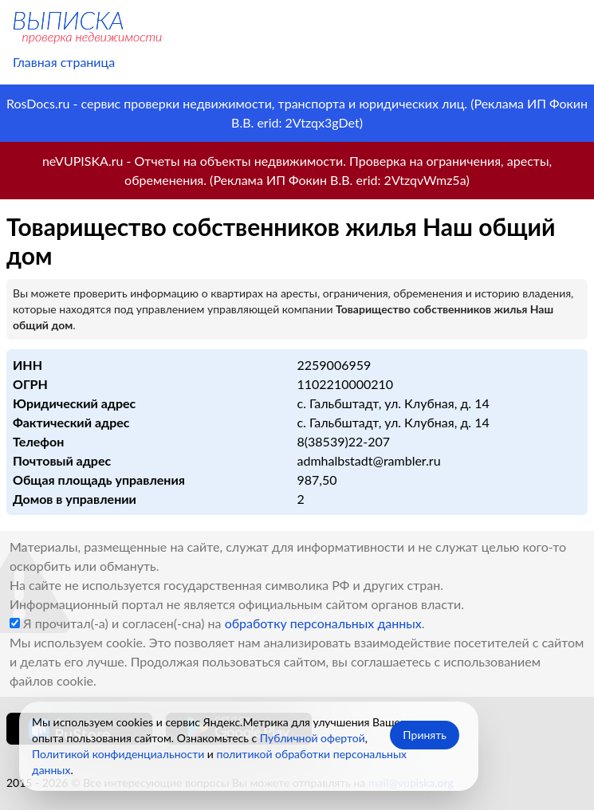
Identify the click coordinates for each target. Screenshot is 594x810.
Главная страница (64, 61)
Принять (424, 734)
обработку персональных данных (323, 623)
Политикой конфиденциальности (118, 754)
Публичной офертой (312, 738)
